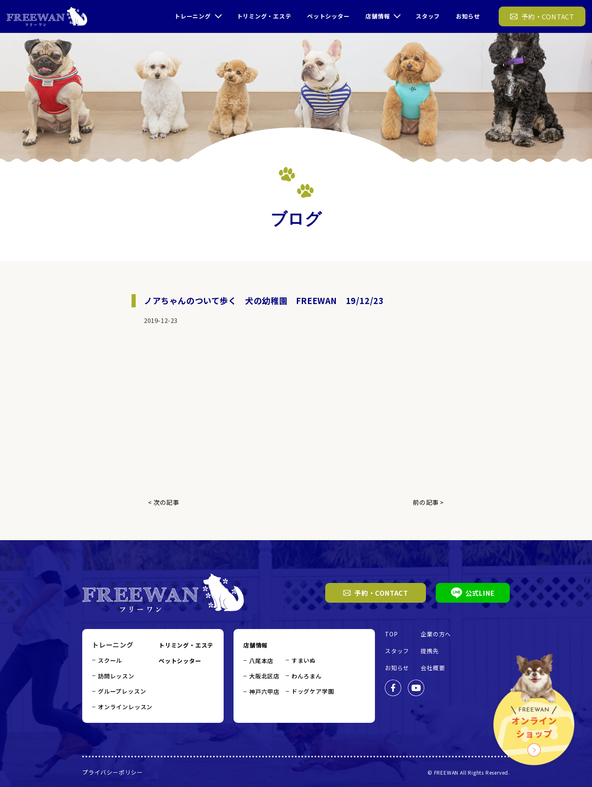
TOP (391, 634)
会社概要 (433, 668)
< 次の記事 (163, 502)
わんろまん (306, 676)
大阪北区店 (264, 676)
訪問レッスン (116, 676)
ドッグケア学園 (312, 691)
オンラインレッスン (125, 707)
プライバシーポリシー (112, 772)
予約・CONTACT (375, 593)
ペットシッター (328, 16)
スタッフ (428, 16)
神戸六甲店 (264, 691)
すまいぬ (303, 660)
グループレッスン (122, 691)
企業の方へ (436, 634)
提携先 (430, 651)
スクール (110, 660)
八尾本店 (261, 661)
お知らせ (468, 16)
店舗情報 (377, 16)
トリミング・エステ (263, 16)
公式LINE (473, 592)
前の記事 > (428, 502)
